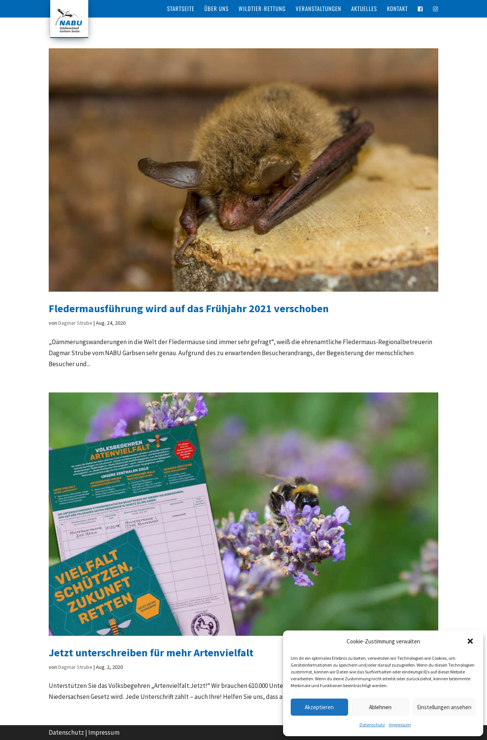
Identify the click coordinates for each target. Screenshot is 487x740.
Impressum (400, 724)
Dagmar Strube (75, 322)
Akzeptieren (319, 707)
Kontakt (397, 9)
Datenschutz (372, 724)
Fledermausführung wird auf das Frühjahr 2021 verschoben (189, 308)
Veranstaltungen (318, 9)
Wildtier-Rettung (262, 9)
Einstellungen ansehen (444, 707)
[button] (471, 641)
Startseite (180, 9)
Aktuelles (364, 9)
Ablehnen (380, 707)
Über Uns (216, 9)
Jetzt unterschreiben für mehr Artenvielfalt (151, 652)
